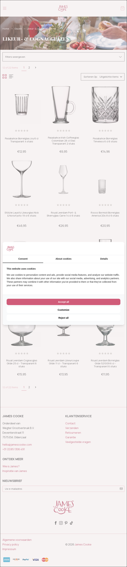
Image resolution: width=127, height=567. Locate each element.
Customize (63, 310)
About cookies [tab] (63, 258)
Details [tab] (104, 258)
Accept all (63, 302)
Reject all (63, 318)
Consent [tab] (23, 258)
